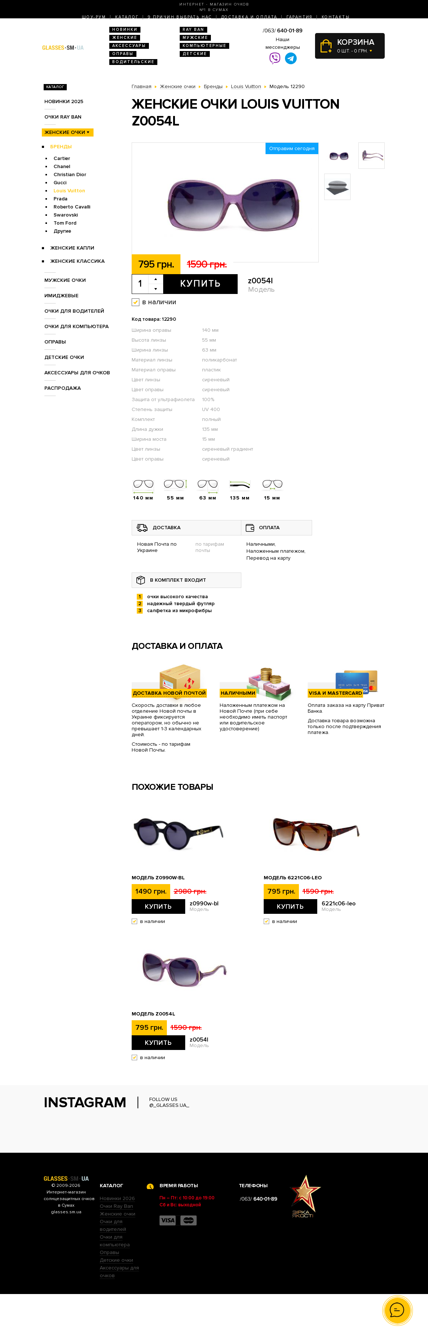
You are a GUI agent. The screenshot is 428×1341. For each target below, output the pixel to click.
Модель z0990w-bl (158, 878)
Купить (200, 283)
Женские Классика (77, 261)
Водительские (133, 61)
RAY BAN (193, 29)
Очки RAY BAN (62, 117)
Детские (195, 53)
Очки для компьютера (76, 326)
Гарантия (299, 17)
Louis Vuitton (69, 191)
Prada (60, 199)
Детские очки (64, 357)
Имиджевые (61, 295)
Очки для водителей (74, 311)
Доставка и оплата (249, 17)
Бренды (61, 146)
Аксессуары (129, 45)
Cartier (62, 158)
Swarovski (66, 215)
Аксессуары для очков (77, 373)
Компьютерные (204, 45)
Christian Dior (70, 174)
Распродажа (62, 388)
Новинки (125, 29)
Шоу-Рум (94, 17)
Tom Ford (65, 223)
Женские (124, 37)
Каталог (127, 17)
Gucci (60, 182)
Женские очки (64, 132)
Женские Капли (72, 248)
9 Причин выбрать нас (180, 17)
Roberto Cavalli (72, 207)
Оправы (122, 53)
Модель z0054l (153, 1014)
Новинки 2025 (63, 101)
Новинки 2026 (117, 1245)
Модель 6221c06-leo (293, 878)
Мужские (195, 37)
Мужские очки (65, 280)
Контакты (336, 17)
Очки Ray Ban (116, 1253)
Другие (62, 231)
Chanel (62, 166)
